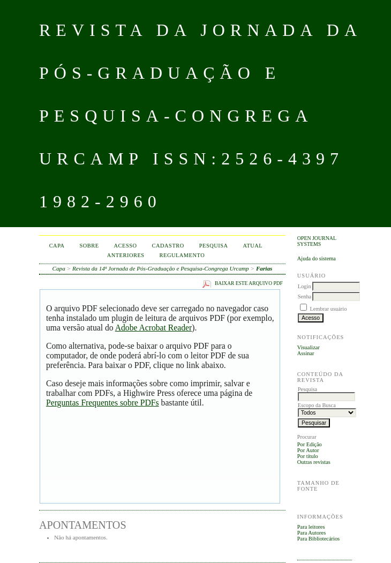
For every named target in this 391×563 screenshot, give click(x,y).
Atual (253, 246)
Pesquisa (213, 246)
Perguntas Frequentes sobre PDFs (102, 402)
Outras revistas (313, 462)
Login (304, 286)
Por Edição (309, 444)
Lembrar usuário (328, 309)
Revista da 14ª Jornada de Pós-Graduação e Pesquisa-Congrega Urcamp (160, 268)
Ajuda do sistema (316, 258)
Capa (57, 246)
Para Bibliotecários (318, 539)
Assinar (305, 353)
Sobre (89, 246)
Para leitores (311, 527)
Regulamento (182, 255)
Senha (304, 296)
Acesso (125, 246)
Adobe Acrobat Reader (153, 327)
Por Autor (308, 450)
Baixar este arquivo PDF (249, 283)
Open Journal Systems (316, 241)
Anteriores (126, 255)
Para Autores (311, 533)
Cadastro (168, 246)
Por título (307, 456)
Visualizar (308, 347)
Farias (264, 268)
